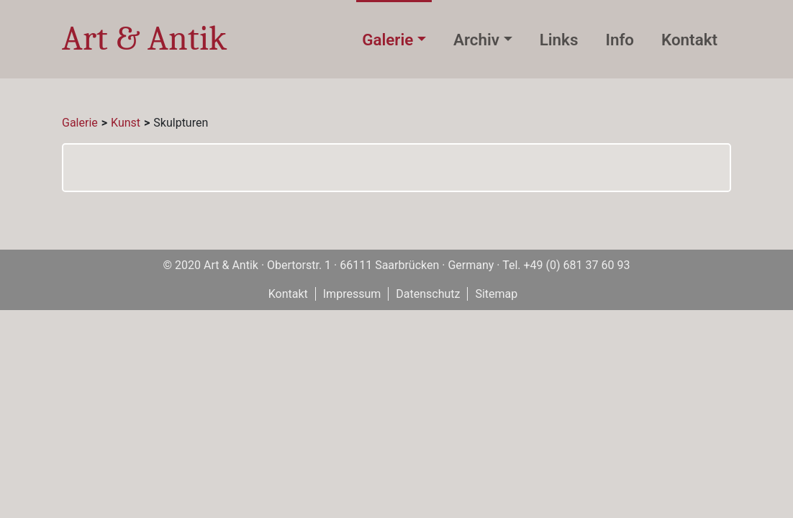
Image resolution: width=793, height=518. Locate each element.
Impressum (352, 294)
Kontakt (689, 39)
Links (559, 39)
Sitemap (496, 294)
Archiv (476, 39)
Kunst (125, 123)
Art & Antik (144, 38)
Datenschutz (428, 294)
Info (619, 39)
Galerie (387, 39)
